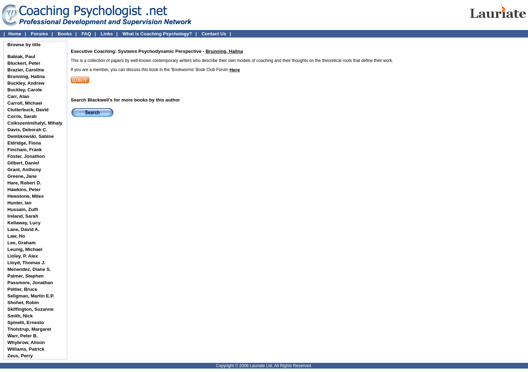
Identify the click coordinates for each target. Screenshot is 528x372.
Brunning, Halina (26, 76)
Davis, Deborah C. (27, 129)
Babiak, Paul (21, 56)
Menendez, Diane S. (29, 269)
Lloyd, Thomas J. (26, 262)
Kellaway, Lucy (24, 222)
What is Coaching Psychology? (157, 33)
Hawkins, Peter (24, 189)
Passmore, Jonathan (30, 282)
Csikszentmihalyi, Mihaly (34, 123)
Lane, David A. (23, 229)
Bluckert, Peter (23, 63)
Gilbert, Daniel (23, 163)
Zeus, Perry (20, 355)
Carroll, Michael (24, 103)
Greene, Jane (22, 176)
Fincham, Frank (24, 149)
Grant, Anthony (24, 169)
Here (234, 69)
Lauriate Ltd (261, 365)
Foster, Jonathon (26, 156)
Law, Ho (16, 236)
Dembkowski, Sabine (30, 136)
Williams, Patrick (25, 349)
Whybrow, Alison (26, 342)
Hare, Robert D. (24, 182)
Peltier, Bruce (22, 289)
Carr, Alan (18, 96)
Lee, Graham (21, 242)
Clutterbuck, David (28, 109)
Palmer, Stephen (25, 276)
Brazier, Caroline (25, 69)
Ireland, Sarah (22, 216)
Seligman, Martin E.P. (30, 296)
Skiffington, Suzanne (30, 309)
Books (65, 33)
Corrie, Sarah (22, 116)
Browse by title (24, 44)
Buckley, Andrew (25, 83)
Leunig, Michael (24, 249)
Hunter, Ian (19, 202)
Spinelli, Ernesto (25, 322)
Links (107, 33)
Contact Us (214, 33)
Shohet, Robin (23, 302)
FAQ (86, 33)
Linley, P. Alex (22, 256)
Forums (39, 33)
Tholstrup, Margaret (29, 329)
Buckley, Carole (24, 89)
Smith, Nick (20, 315)
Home (14, 33)
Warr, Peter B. (22, 335)
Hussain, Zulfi (22, 209)
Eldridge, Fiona (24, 143)
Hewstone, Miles (25, 196)
